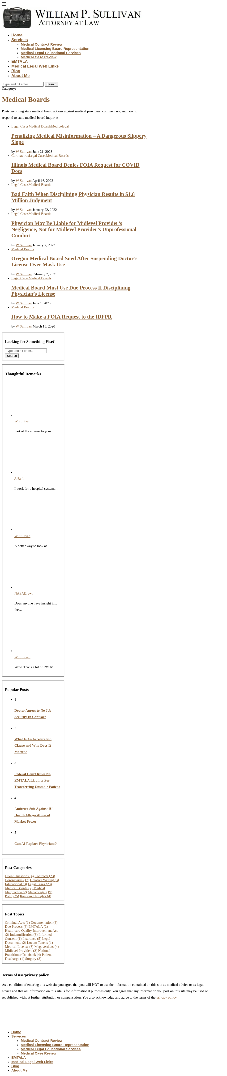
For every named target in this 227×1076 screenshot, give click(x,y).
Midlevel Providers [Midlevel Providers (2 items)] (21, 951)
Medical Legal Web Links (35, 66)
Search (51, 84)
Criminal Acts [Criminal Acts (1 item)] (17, 922)
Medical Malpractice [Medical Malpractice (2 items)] (25, 890)
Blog (15, 71)
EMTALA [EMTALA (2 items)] (38, 926)
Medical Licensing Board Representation (55, 49)
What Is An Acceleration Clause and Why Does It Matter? (32, 745)
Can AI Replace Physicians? (35, 844)
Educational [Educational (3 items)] (16, 884)
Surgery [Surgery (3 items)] (33, 959)
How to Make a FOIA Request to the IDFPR (61, 317)
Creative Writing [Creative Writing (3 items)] (44, 880)
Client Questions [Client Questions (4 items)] (19, 876)
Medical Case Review (38, 57)
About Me (20, 75)
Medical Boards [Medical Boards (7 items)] (19, 888)
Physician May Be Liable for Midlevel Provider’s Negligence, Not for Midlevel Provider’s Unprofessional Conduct (74, 229)
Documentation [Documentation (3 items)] (44, 922)
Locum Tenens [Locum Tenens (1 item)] (40, 942)
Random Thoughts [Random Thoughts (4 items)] (35, 896)
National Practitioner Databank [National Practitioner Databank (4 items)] (27, 953)
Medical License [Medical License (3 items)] (19, 946)
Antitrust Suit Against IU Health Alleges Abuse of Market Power (33, 815)
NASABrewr (23, 593)
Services (19, 40)
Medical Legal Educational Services (51, 53)
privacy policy (166, 997)
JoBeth (19, 479)
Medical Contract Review (42, 44)
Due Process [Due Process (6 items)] (16, 926)
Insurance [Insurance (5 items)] (31, 938)
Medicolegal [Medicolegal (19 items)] (40, 892)
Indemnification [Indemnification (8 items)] (24, 934)
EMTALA (19, 61)
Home (16, 35)
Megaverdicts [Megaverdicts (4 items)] (46, 946)
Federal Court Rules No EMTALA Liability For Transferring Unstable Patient (37, 780)
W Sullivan (24, 151)
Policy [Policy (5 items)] (12, 896)
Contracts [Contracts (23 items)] (44, 876)
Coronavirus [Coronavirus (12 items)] (17, 880)
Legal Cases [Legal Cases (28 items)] (40, 884)
